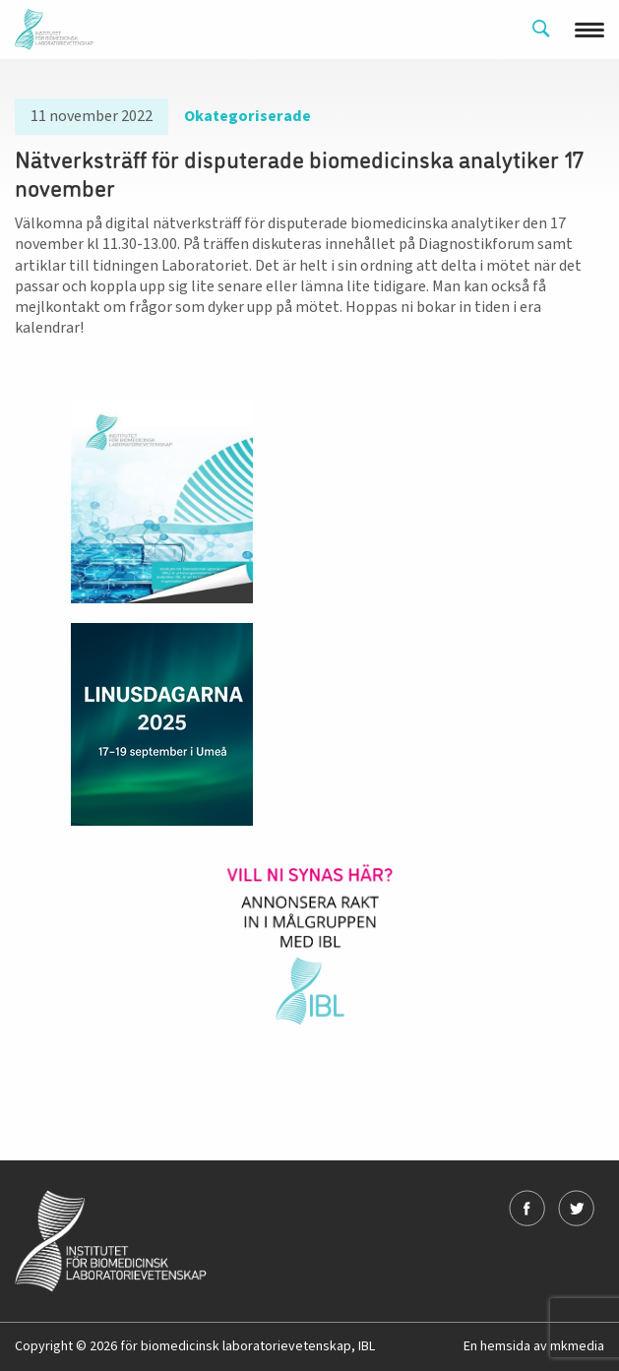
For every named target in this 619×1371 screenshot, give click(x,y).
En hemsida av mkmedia (534, 1346)
